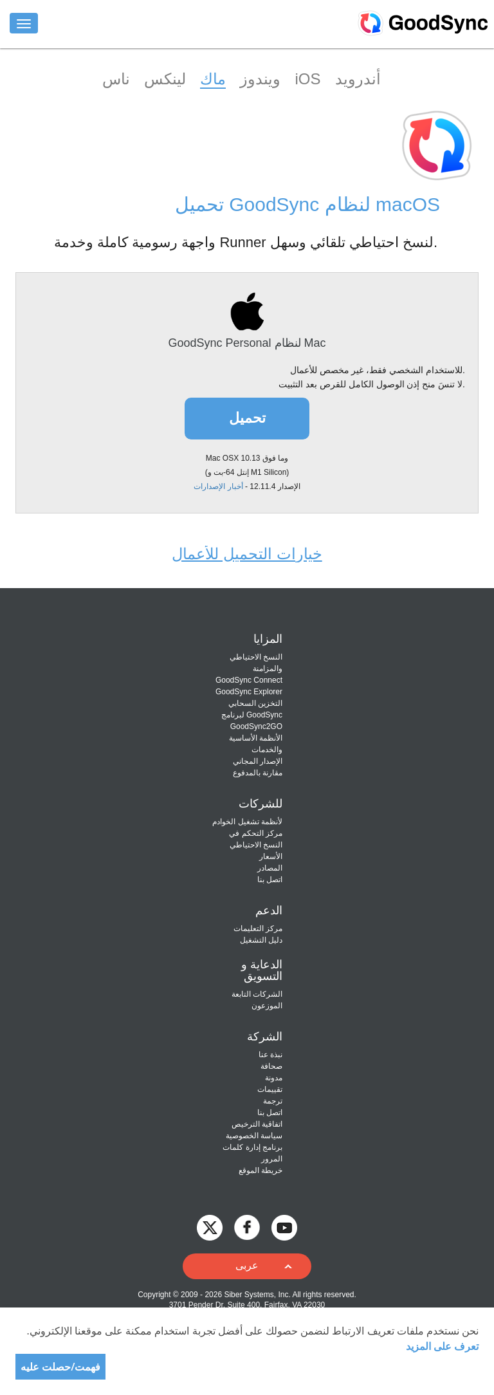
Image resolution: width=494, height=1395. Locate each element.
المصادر (269, 868)
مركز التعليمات (257, 928)
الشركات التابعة (257, 994)
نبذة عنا (270, 1054)
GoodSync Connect (248, 680)
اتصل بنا (269, 879)
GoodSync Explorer (248, 691)
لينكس (165, 79)
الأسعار (270, 856)
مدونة (273, 1077)
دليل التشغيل (261, 940)
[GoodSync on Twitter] (210, 1226)
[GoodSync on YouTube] (284, 1226)
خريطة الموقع (260, 1170)
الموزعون (267, 1005)
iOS (307, 79)
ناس (116, 79)
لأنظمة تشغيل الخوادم (247, 821)
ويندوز (260, 79)
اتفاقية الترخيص (257, 1124)
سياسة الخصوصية (254, 1135)
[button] (247, 1266)
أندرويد (358, 79)
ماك (213, 79)
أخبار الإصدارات (218, 486)
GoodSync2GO (256, 726)
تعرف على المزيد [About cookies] (442, 1346)
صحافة (271, 1066)
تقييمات (269, 1089)
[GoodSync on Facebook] (247, 1226)
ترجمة (272, 1100)
